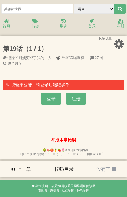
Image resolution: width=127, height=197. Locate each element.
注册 (120, 23)
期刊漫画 (41, 186)
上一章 (21, 169)
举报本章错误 (63, 140)
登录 (92, 23)
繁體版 (54, 191)
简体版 (42, 191)
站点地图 (68, 191)
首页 (6, 23)
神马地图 (83, 191)
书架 (35, 23)
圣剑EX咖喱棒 (72, 58)
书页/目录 (64, 169)
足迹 (63, 23)
